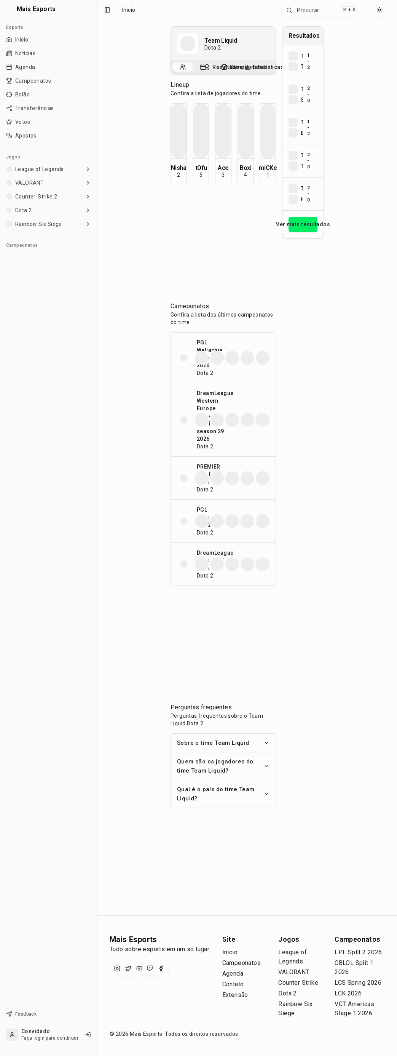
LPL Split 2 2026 (358, 952)
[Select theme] (379, 10)
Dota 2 (287, 993)
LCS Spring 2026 (358, 982)
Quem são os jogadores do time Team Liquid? (223, 766)
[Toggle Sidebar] (97, 528)
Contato (233, 984)
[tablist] (223, 67)
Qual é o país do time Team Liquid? (223, 794)
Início (230, 952)
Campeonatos (241, 962)
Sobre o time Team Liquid (223, 742)
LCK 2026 (348, 993)
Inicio (128, 10)
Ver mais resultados (303, 224)
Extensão (235, 994)
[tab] (182, 67)
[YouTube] (139, 968)
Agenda (232, 973)
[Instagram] (117, 968)
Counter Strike (298, 982)
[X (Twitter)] (128, 968)
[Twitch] (150, 968)
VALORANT (293, 972)
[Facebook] (161, 968)
